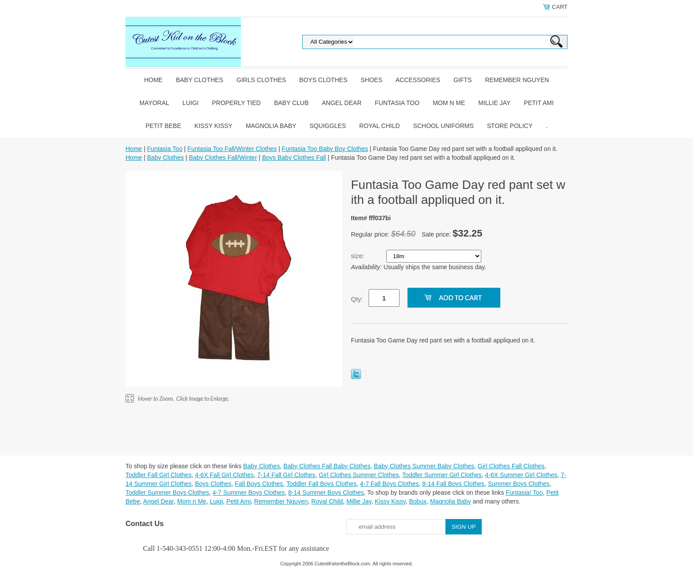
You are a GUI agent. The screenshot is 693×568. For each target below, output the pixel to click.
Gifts (462, 79)
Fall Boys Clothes (259, 483)
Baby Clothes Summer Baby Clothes (424, 466)
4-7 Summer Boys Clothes (249, 492)
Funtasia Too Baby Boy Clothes (325, 148)
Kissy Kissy (213, 125)
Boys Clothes (323, 79)
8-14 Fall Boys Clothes (453, 483)
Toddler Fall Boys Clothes (321, 483)
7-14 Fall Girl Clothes (286, 474)
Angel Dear (342, 102)
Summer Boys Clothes (518, 483)
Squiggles (327, 125)
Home (153, 79)
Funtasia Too (397, 102)
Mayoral (154, 102)
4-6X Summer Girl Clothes (521, 474)
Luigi (191, 102)
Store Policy (510, 125)
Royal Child (379, 125)
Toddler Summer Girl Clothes (442, 474)
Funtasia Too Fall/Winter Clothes (232, 148)
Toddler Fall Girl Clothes (158, 474)
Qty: (357, 299)
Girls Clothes (261, 79)
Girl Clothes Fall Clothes (511, 466)
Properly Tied (236, 102)
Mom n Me (449, 102)
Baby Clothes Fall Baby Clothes (326, 466)
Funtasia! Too (524, 492)
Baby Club (291, 102)
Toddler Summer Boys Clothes (167, 492)
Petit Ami (538, 102)
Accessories (418, 79)
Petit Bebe (163, 125)
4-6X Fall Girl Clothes (224, 474)
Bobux (417, 501)
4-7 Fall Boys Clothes (389, 483)
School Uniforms (443, 125)
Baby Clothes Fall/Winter (223, 157)
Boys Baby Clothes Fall (294, 157)
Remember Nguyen (517, 79)
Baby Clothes (199, 79)
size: (358, 256)
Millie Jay (494, 102)
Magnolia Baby (271, 125)
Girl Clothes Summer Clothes (359, 474)
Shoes (371, 79)
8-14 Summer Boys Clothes (326, 492)
